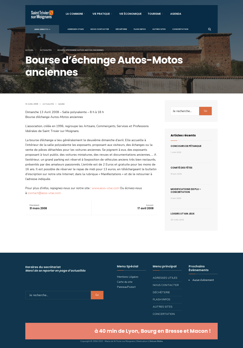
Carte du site (124, 282)
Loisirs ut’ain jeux (183, 213)
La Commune (74, 14)
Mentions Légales (127, 277)
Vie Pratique (101, 14)
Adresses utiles (76, 29)
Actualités (46, 50)
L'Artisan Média (155, 341)
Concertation (180, 29)
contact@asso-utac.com (44, 193)
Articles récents (183, 135)
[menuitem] (77, 13)
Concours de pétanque (186, 146)
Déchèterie (121, 29)
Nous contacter (99, 29)
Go (205, 111)
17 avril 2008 (146, 207)
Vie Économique (130, 14)
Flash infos (140, 29)
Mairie (61, 104)
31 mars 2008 (38, 207)
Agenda (175, 14)
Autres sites (159, 29)
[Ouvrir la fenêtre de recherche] (210, 29)
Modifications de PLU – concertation (186, 190)
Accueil (29, 50)
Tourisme (154, 14)
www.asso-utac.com (105, 188)
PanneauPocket (126, 287)
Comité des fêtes (181, 167)
